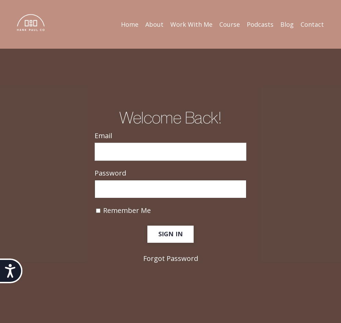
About (154, 24)
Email (103, 135)
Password (110, 173)
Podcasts (260, 24)
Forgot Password (170, 258)
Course (229, 24)
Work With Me (191, 24)
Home (129, 24)
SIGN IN (170, 234)
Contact (312, 24)
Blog (287, 24)
